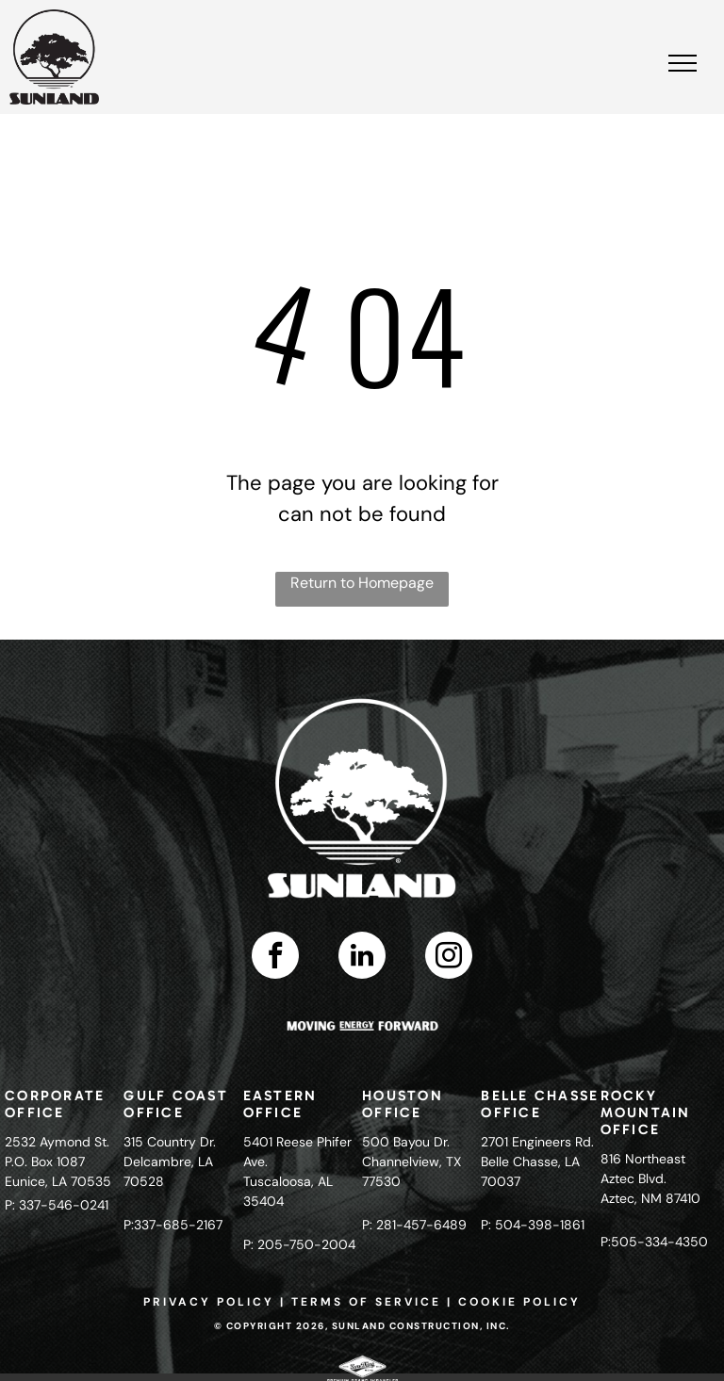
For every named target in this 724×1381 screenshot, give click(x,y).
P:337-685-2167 (172, 1224)
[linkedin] (362, 957)
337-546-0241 (63, 1204)
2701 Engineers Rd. (537, 1141)
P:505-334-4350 (654, 1241)
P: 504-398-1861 (532, 1224)
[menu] (682, 63)
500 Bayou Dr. (406, 1141)
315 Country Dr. (169, 1141)
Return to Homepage (362, 583)
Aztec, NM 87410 (650, 1198)
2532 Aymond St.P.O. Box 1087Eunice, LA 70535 (58, 1161)
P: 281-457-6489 (414, 1224)
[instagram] (448, 957)
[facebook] (275, 957)
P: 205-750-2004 (299, 1244)
